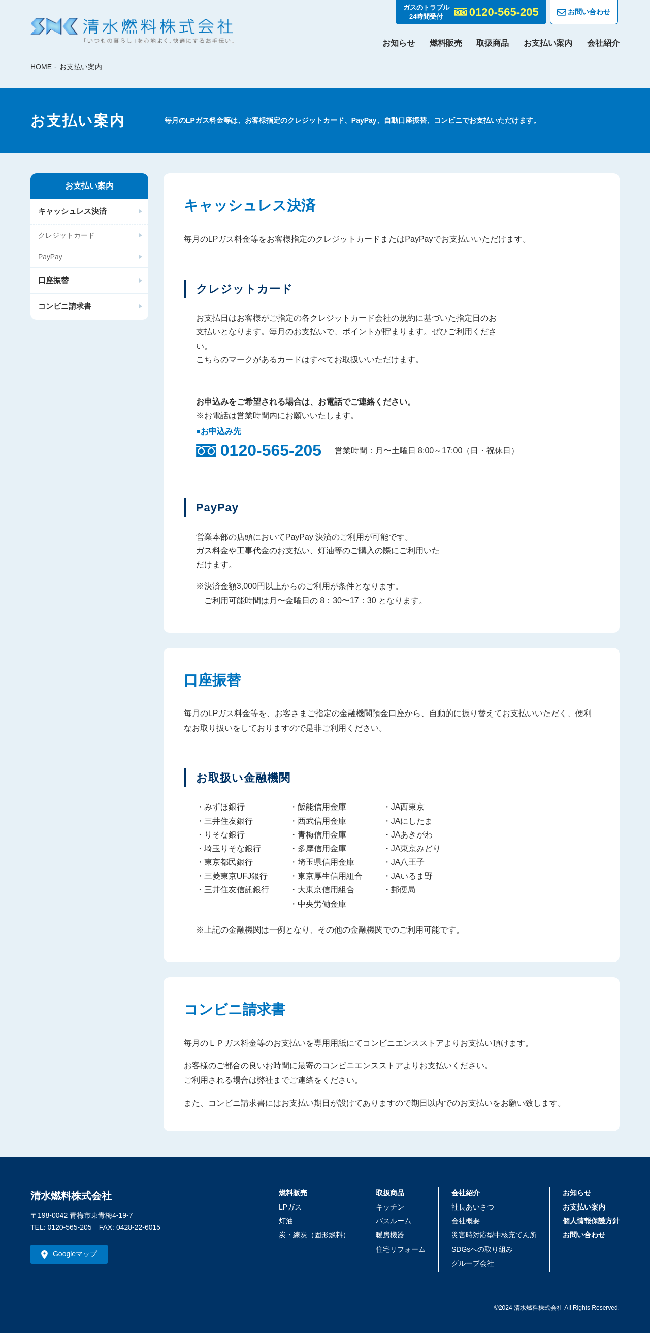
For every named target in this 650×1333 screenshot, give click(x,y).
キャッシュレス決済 (72, 211)
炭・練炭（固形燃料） (314, 1235)
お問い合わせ (583, 12)
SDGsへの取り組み (482, 1249)
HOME (41, 67)
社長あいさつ (472, 1207)
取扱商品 (492, 43)
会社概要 (465, 1221)
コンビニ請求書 (64, 307)
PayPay (50, 257)
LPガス (290, 1207)
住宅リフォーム (401, 1249)
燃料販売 (446, 43)
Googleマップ (75, 1254)
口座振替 (53, 281)
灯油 (286, 1221)
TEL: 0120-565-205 (61, 1227)
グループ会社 (472, 1263)
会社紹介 (603, 43)
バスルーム (393, 1221)
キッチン (390, 1207)
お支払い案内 (548, 43)
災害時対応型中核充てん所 (494, 1235)
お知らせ (398, 43)
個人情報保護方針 (591, 1221)
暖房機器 (390, 1235)
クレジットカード (66, 235)
